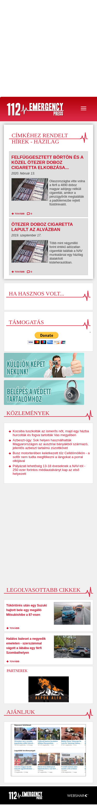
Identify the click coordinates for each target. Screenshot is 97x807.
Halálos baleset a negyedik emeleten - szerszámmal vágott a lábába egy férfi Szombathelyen (26, 645)
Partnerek (17, 671)
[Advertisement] (48, 48)
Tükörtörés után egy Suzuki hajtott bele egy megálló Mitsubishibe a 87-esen (26, 610)
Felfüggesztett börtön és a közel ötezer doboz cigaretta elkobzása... (47, 162)
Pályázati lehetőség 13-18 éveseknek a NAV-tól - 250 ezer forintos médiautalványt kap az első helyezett (49, 470)
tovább (20, 213)
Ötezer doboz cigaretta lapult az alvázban (42, 227)
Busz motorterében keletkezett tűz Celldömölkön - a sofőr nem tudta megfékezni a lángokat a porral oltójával (51, 457)
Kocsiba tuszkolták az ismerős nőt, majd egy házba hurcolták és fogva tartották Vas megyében (51, 433)
